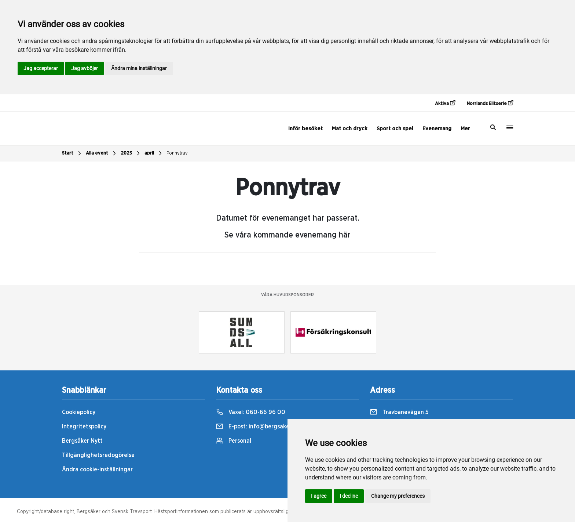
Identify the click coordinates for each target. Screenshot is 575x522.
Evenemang (436, 128)
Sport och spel (395, 128)
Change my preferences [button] (398, 496)
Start (72, 153)
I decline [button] (349, 496)
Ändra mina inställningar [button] (139, 68)
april (154, 153)
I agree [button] (318, 496)
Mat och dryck (349, 128)
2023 (131, 153)
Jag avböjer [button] (84, 68)
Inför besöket (305, 128)
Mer (465, 128)
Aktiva (445, 103)
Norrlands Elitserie (490, 103)
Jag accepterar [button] (40, 68)
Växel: (250, 412)
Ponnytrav (177, 153)
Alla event (102, 153)
